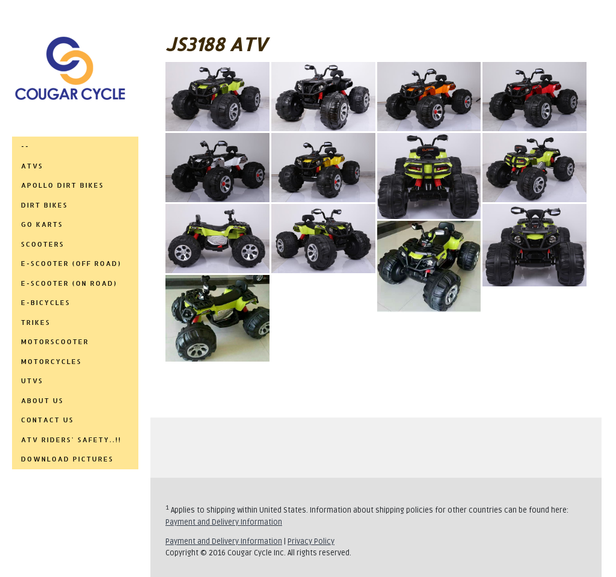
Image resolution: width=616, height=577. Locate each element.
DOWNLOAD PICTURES (67, 459)
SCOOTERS (42, 244)
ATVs (32, 166)
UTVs (32, 381)
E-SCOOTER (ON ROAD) (69, 283)
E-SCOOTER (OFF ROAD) (71, 263)
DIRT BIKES (44, 205)
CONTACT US (47, 420)
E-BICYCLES (45, 302)
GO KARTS (42, 224)
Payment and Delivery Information (223, 522)
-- (25, 146)
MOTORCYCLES (51, 361)
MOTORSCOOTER (55, 342)
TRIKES (36, 322)
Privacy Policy (311, 541)
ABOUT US (42, 400)
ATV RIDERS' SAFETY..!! (71, 440)
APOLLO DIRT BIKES (62, 185)
